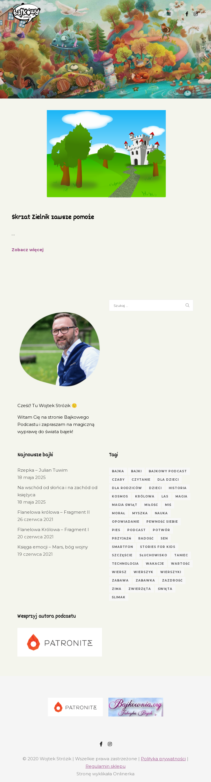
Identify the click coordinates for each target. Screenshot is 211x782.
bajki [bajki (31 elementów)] (136, 471)
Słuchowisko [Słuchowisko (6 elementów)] (153, 555)
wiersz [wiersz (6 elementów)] (119, 572)
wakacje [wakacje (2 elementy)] (155, 564)
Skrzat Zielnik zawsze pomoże (53, 217)
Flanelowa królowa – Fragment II (53, 512)
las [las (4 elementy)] (164, 496)
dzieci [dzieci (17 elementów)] (155, 488)
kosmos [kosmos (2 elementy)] (120, 496)
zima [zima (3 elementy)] (116, 589)
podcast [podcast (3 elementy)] (136, 530)
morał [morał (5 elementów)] (118, 513)
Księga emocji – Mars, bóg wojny (52, 547)
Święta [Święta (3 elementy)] (165, 589)
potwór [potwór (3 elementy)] (161, 530)
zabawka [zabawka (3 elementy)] (145, 580)
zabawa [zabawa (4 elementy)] (120, 580)
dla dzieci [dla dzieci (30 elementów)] (168, 480)
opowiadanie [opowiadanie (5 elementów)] (125, 522)
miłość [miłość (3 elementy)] (151, 505)
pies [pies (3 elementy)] (116, 530)
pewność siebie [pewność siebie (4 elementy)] (162, 522)
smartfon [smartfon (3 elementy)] (122, 547)
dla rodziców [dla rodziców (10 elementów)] (127, 488)
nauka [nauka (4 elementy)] (161, 513)
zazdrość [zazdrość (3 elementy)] (172, 580)
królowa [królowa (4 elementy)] (144, 496)
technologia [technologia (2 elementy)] (125, 564)
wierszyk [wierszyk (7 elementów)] (143, 572)
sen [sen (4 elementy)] (164, 538)
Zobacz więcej (27, 249)
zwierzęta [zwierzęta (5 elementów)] (139, 589)
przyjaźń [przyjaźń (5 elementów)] (121, 538)
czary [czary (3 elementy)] (118, 480)
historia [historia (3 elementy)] (178, 488)
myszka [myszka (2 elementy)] (140, 513)
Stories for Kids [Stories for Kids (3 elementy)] (157, 547)
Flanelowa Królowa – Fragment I (53, 529)
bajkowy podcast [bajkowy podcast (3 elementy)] (168, 471)
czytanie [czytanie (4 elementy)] (141, 480)
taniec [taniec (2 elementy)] (181, 555)
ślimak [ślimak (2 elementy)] (118, 597)
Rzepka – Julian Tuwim (42, 470)
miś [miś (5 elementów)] (168, 505)
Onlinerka (123, 773)
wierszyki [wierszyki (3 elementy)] (170, 572)
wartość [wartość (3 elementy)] (180, 564)
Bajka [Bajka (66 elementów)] (118, 471)
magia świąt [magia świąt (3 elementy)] (124, 505)
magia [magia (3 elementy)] (181, 496)
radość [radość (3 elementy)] (146, 538)
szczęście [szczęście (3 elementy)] (122, 555)
